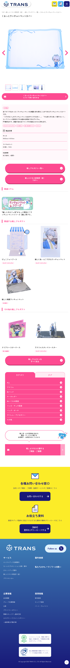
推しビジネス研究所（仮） (14, 12)
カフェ (38, 126)
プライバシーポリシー (10, 610)
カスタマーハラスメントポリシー (14, 618)
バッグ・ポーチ (13, 410)
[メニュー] (67, 4)
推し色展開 (6, 351)
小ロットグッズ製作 (10, 570)
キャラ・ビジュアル (9, 126)
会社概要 (6, 598)
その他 (6, 108)
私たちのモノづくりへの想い (48, 566)
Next (66, 51)
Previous (3, 51)
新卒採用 (38, 598)
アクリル (10, 387)
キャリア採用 (39, 602)
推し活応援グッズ (29, 126)
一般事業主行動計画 (10, 622)
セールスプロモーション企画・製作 (15, 566)
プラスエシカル (8, 578)
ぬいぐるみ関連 (13, 401)
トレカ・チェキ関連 (14, 406)
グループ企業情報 (9, 602)
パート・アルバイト (41, 606)
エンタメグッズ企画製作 (11, 562)
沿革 (4, 606)
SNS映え (19, 126)
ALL (8, 382)
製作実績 (39, 557)
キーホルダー (12, 396)
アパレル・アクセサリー (16, 415)
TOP (3, 12)
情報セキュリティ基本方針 (12, 614)
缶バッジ (10, 392)
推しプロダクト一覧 (31, 12)
